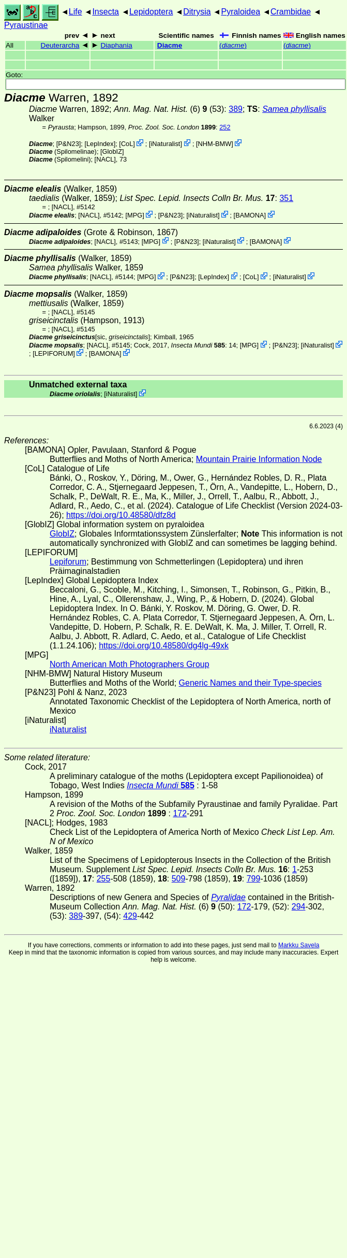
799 (254, 878)
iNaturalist (165, 144)
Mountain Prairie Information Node (259, 459)
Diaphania (116, 45)
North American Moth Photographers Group (129, 664)
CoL (127, 144)
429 (130, 916)
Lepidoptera (151, 11)
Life (75, 11)
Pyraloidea (240, 11)
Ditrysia (196, 11)
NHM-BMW (215, 144)
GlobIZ (112, 151)
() (233, 45)
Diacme (169, 45)
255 (104, 878)
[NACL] (105, 159)
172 (180, 813)
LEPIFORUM (54, 353)
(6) (160, 109)
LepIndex (100, 144)
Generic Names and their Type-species (250, 682)
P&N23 (68, 144)
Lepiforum (68, 561)
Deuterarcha (60, 45)
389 (236, 109)
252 (224, 127)
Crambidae (290, 11)
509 (179, 878)
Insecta (105, 11)
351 (286, 198)
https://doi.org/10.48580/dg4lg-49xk (164, 645)
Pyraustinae (26, 25)
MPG (134, 215)
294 (299, 906)
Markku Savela (298, 945)
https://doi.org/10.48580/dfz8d (121, 515)
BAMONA (249, 215)
